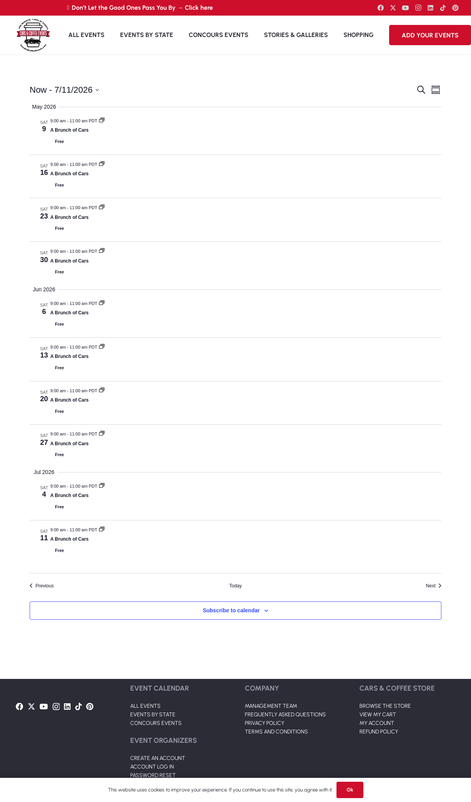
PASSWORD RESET (153, 775)
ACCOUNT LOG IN (152, 766)
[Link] (33, 35)
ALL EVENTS (145, 706)
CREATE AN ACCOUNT (157, 758)
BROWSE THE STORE (385, 706)
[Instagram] (418, 8)
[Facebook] (380, 8)
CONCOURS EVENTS (156, 723)
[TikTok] (443, 8)
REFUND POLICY (378, 731)
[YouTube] (405, 8)
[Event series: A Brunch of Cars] (101, 120)
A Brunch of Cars (69, 130)
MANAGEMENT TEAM (271, 706)
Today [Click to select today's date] (235, 586)
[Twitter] (393, 8)
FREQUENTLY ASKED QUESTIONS (285, 714)
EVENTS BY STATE (152, 714)
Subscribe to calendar (231, 610)
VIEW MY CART (377, 714)
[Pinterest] (455, 8)
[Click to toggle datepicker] (64, 89)
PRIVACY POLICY (264, 723)
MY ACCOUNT (376, 723)
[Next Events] (433, 586)
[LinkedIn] (430, 8)
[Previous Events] (42, 586)
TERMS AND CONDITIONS (276, 731)
